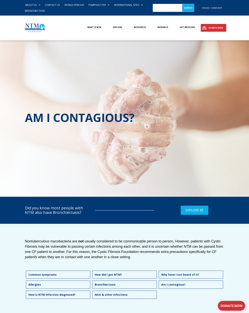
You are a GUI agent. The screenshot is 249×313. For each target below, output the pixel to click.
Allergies (34, 284)
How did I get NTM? (108, 274)
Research (163, 27)
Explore (117, 27)
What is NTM (94, 27)
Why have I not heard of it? (180, 274)
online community (212, 8)
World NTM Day (74, 5)
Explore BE (194, 210)
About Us (31, 5)
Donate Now (216, 28)
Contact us (52, 5)
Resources (140, 27)
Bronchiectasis (35, 10)
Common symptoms (42, 274)
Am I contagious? (173, 284)
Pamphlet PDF (97, 5)
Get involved (187, 27)
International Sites (126, 5)
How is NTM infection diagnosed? (51, 294)
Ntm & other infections (111, 294)
